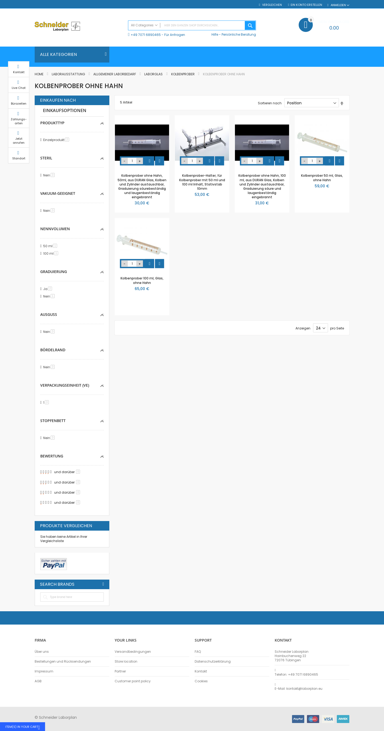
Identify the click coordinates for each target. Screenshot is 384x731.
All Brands (103, 584)
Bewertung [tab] (51, 456)
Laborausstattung (69, 74)
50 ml (51, 246)
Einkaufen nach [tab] (58, 100)
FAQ (198, 652)
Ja (48, 289)
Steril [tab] (46, 157)
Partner (120, 671)
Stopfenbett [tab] (53, 420)
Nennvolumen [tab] (55, 228)
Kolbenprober (183, 74)
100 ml (51, 253)
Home (39, 74)
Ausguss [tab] (48, 314)
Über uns (42, 652)
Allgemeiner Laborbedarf (115, 74)
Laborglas (153, 74)
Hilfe (214, 34)
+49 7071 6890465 (146, 34)
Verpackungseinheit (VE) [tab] (64, 385)
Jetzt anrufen (362, 146)
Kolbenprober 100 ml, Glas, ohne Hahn (142, 280)
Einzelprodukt (57, 140)
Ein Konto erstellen (306, 5)
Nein (50, 175)
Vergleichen (271, 5)
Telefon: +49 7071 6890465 (296, 674)
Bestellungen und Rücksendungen (63, 661)
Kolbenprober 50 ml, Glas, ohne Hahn (322, 177)
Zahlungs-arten (362, 126)
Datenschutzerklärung (213, 661)
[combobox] (192, 25)
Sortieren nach (270, 103)
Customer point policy (133, 681)
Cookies (201, 681)
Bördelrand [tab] (52, 349)
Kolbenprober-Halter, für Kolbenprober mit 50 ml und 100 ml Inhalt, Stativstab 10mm (202, 182)
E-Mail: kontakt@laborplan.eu (298, 689)
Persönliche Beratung (239, 34)
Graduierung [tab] (53, 271)
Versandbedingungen (133, 652)
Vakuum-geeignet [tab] (57, 193)
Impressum (44, 671)
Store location (126, 661)
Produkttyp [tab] (52, 122)
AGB (38, 681)
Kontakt (201, 671)
